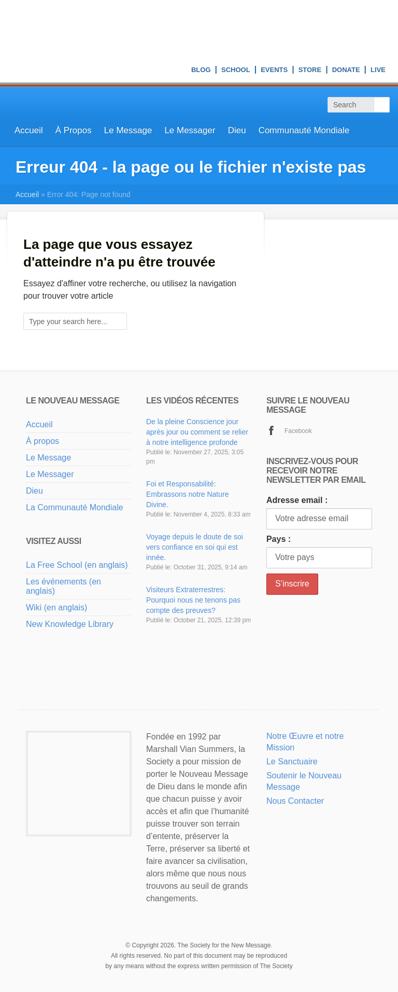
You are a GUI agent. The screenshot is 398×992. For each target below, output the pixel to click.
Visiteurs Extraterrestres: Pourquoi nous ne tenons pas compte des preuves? (193, 599)
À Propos (73, 130)
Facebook (298, 431)
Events (274, 71)
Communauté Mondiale (304, 130)
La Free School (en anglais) (77, 565)
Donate (346, 71)
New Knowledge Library (69, 624)
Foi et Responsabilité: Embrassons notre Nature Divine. (187, 494)
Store (310, 71)
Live (378, 71)
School (235, 71)
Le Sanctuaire (292, 761)
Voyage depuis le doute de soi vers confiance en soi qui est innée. (194, 547)
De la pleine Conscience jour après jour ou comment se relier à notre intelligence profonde (197, 431)
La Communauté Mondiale (74, 507)
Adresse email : (297, 500)
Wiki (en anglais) (56, 607)
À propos (42, 441)
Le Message (128, 130)
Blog (201, 71)
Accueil (29, 130)
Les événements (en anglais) (63, 586)
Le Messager (189, 130)
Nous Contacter (295, 801)
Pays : (278, 539)
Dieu (237, 130)
